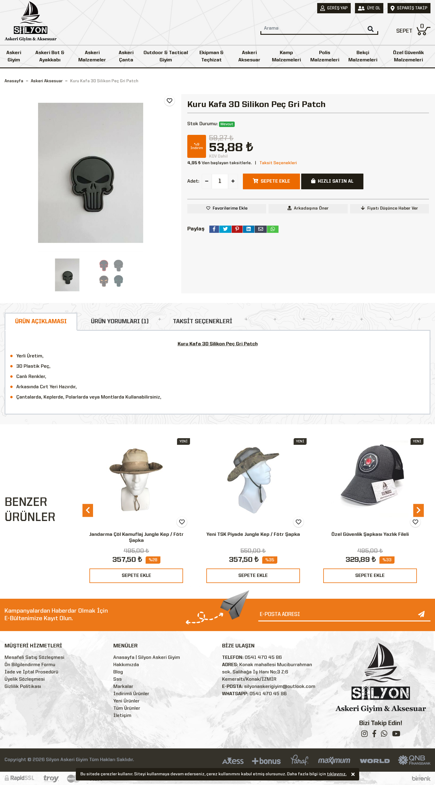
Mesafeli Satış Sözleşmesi (34, 657)
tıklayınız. (336, 775)
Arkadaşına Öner (308, 208)
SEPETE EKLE (136, 575)
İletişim (122, 715)
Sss (117, 679)
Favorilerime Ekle (230, 208)
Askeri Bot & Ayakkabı (49, 56)
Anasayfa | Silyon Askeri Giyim (146, 657)
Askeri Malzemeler (92, 56)
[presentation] (87, 510)
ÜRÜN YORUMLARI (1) (120, 322)
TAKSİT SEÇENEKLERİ (202, 322)
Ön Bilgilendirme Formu (30, 665)
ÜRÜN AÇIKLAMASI (41, 322)
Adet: (193, 181)
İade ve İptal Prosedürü (31, 672)
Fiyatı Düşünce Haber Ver (389, 208)
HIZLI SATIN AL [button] (332, 181)
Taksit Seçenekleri (278, 163)
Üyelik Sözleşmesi (25, 679)
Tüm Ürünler (126, 708)
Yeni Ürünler (126, 701)
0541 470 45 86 (263, 657)
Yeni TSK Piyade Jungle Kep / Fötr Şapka (253, 534)
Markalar (123, 686)
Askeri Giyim (13, 56)
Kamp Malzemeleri (286, 56)
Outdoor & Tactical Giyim (165, 56)
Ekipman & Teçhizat (211, 56)
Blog (118, 672)
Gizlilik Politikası (23, 686)
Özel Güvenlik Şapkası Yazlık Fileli (370, 534)
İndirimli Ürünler (131, 694)
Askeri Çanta (126, 56)
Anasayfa (14, 81)
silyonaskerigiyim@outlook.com (279, 686)
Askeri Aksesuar (249, 56)
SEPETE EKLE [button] (271, 181)
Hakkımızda (126, 665)
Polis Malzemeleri (324, 56)
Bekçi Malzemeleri (362, 56)
